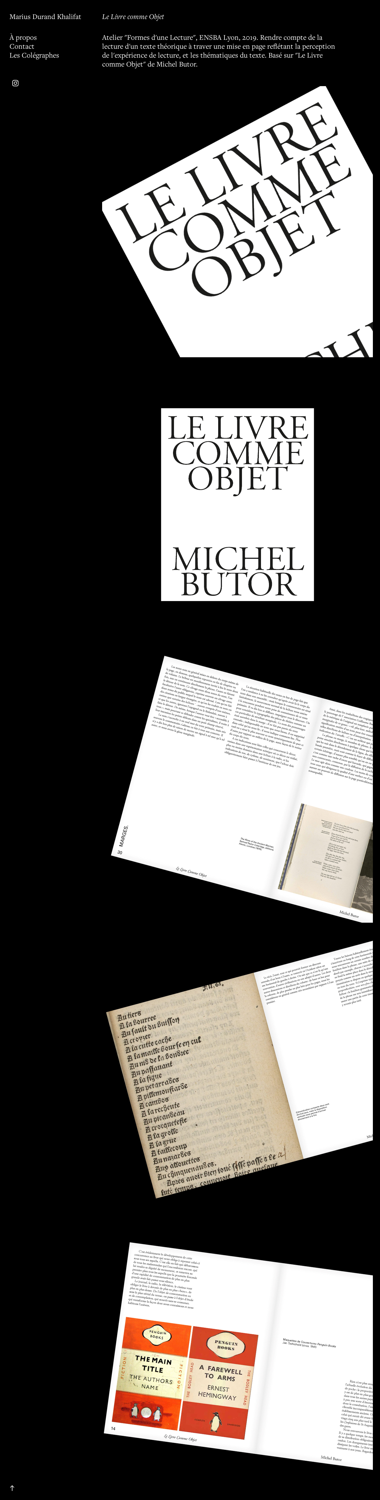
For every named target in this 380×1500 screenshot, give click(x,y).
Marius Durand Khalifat (45, 16)
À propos (23, 37)
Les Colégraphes (34, 55)
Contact (22, 46)
